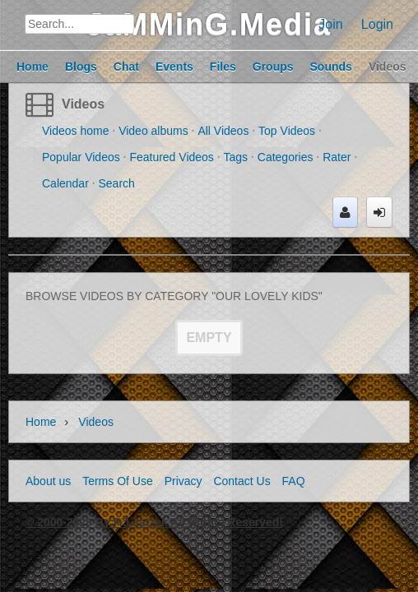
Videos (83, 104)
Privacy (183, 481)
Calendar (65, 183)
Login (377, 24)
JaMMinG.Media (209, 24)
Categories (286, 157)
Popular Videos (81, 157)
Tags (236, 157)
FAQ (293, 481)
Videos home (75, 130)
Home (41, 421)
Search (117, 183)
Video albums (153, 130)
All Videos (222, 130)
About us (48, 481)
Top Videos (286, 130)
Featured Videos (171, 157)
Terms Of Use (117, 481)
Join (330, 24)
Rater (337, 157)
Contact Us (241, 481)
